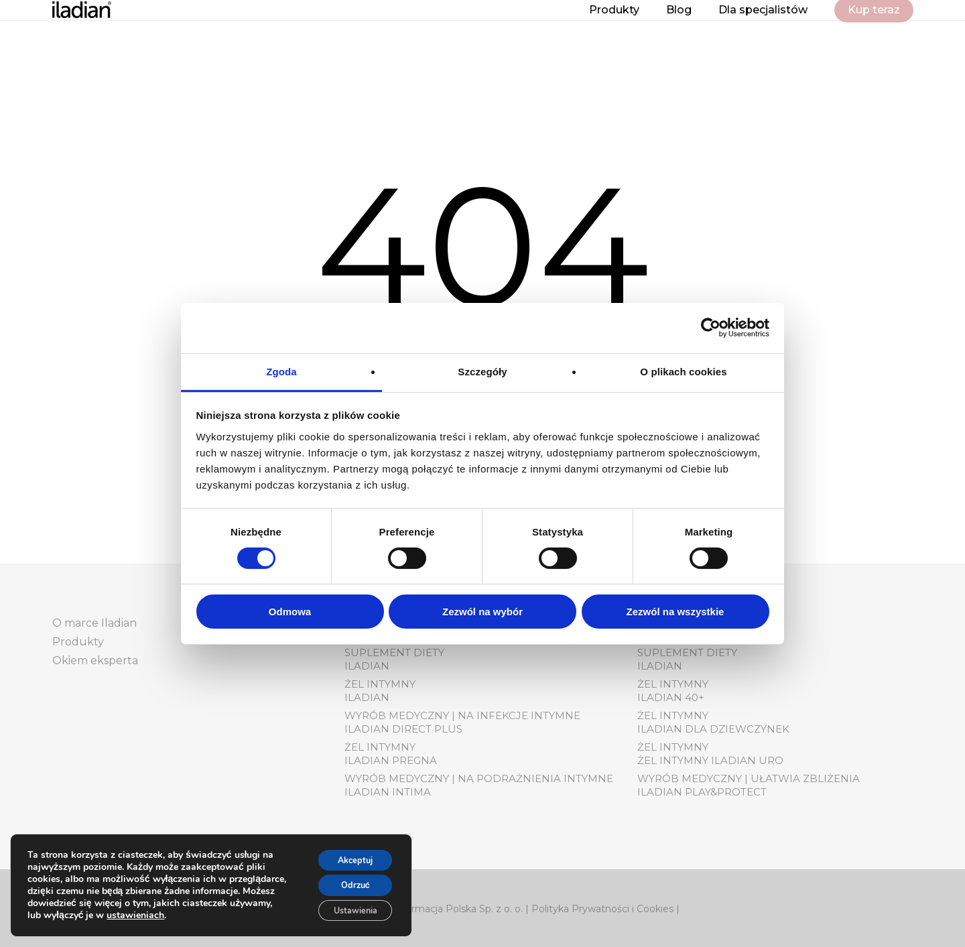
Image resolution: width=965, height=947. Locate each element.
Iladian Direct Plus (403, 728)
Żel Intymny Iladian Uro (710, 760)
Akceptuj (347, 852)
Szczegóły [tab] (482, 371)
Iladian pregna (390, 760)
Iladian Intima (387, 791)
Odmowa (290, 611)
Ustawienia (347, 908)
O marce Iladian (94, 623)
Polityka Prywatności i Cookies (602, 909)
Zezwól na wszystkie (675, 611)
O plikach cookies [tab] (683, 371)
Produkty (78, 641)
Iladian (366, 665)
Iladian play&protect (702, 791)
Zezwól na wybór (482, 611)
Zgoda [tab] (281, 371)
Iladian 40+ (670, 697)
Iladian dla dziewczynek (713, 728)
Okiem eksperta (95, 660)
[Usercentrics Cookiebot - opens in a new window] (710, 328)
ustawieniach (228, 911)
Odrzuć (347, 880)
